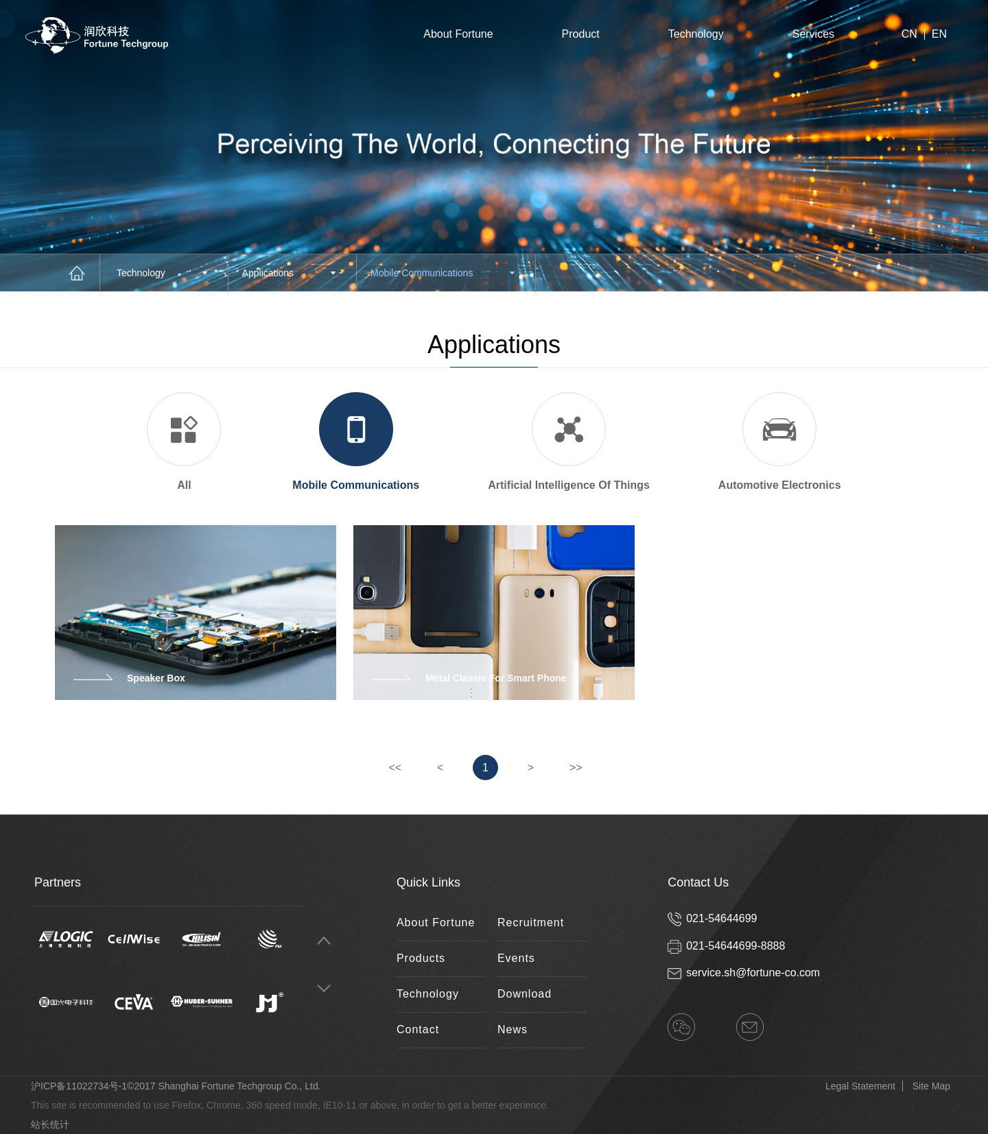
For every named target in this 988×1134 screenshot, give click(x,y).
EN (939, 34)
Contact (418, 1029)
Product (581, 34)
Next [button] (324, 989)
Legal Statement (860, 1086)
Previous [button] (324, 941)
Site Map (931, 1086)
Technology (696, 34)
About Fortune (458, 34)
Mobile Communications (442, 272)
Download (524, 994)
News (512, 1029)
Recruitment (530, 922)
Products (421, 958)
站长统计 (50, 1124)
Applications (289, 272)
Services (813, 34)
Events (516, 958)
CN (909, 34)
